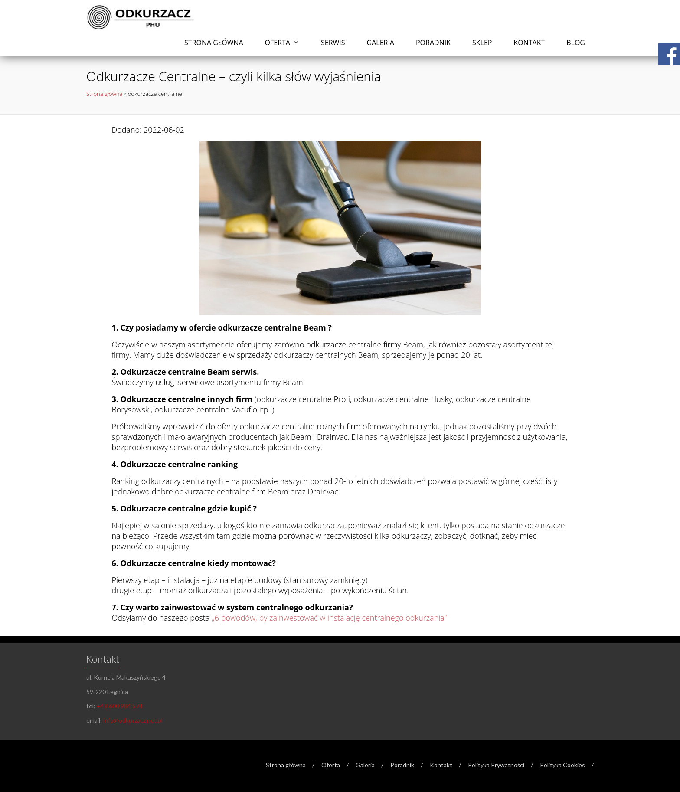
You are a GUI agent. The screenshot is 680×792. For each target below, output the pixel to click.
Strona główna (213, 42)
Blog (575, 42)
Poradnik (433, 42)
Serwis (333, 42)
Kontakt (529, 42)
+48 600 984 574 (120, 706)
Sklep (482, 42)
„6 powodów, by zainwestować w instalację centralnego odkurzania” (329, 617)
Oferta (277, 42)
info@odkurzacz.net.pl (133, 720)
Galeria (380, 42)
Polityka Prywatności (496, 765)
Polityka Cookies (562, 765)
